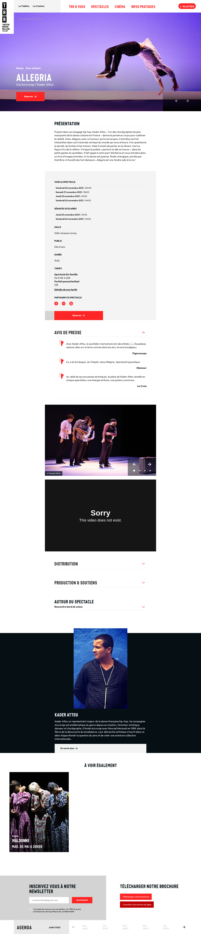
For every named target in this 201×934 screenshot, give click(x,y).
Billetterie (188, 6)
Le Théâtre (24, 6)
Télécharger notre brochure (135, 896)
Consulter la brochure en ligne (136, 904)
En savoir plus (67, 748)
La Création (38, 6)
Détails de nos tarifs (65, 289)
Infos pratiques (143, 6)
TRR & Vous (77, 6)
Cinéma (120, 6)
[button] (134, 464)
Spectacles (100, 6)
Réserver (28, 96)
